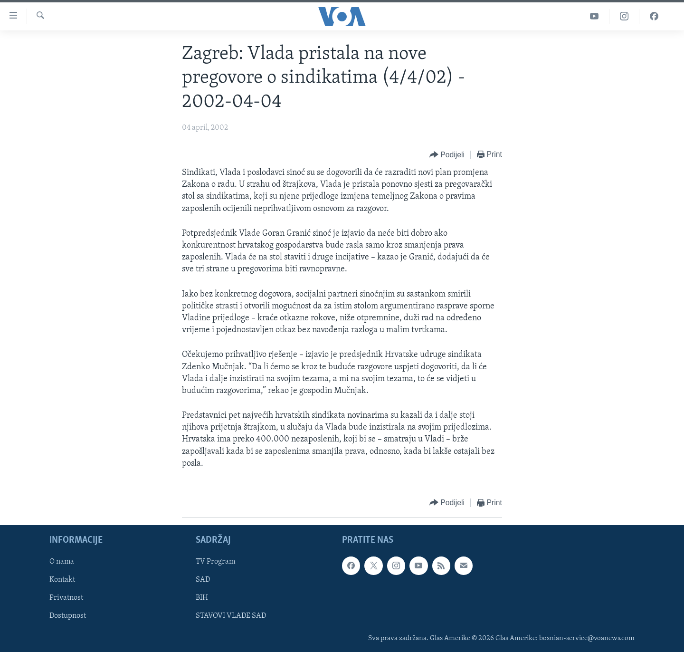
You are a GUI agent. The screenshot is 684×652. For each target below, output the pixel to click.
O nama (61, 562)
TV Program (215, 562)
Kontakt (62, 580)
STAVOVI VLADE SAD (231, 616)
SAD (203, 580)
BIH (202, 598)
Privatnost (66, 598)
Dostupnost (67, 616)
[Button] (447, 155)
